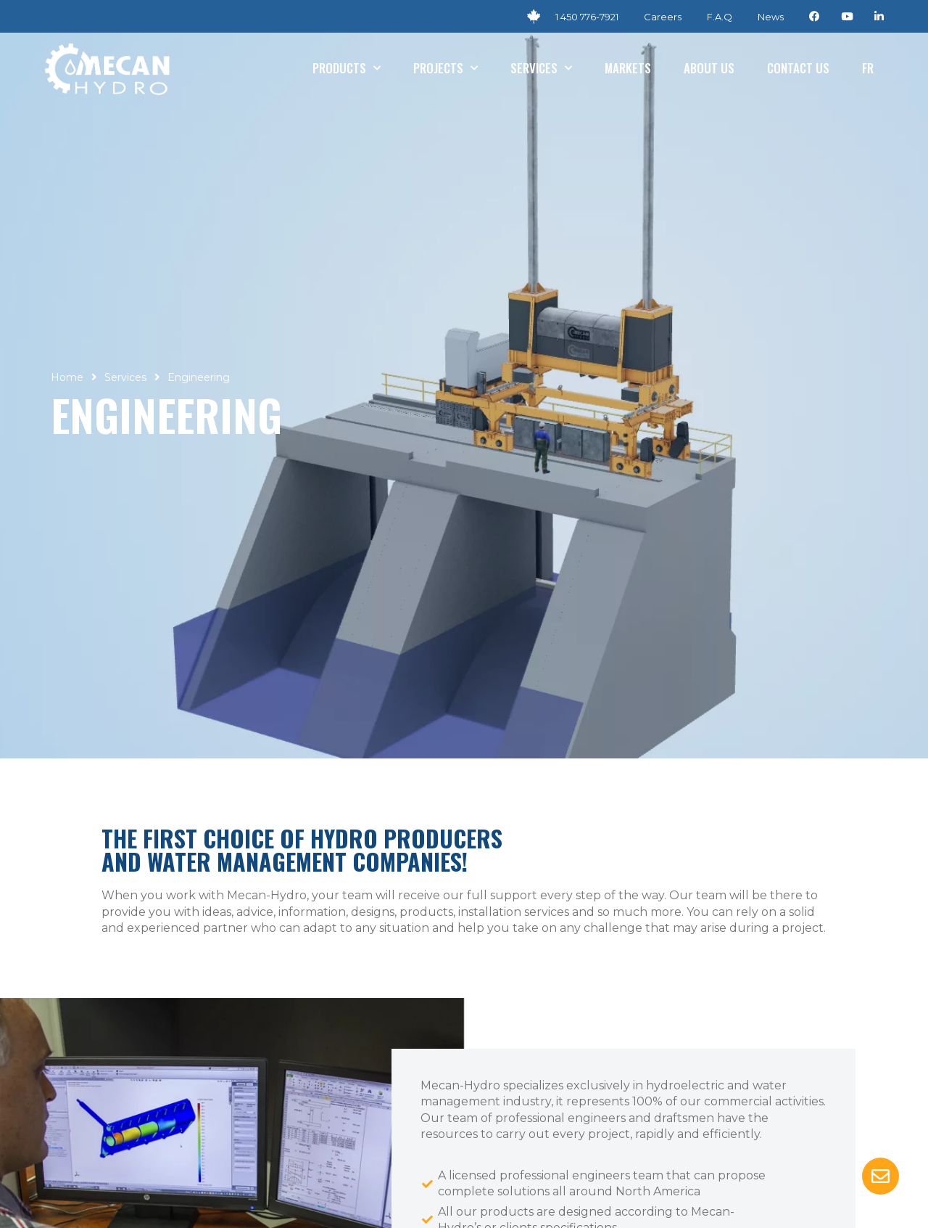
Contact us (798, 68)
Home (67, 377)
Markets (628, 68)
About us (709, 68)
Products (346, 68)
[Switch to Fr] (867, 68)
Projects (445, 68)
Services (541, 68)
